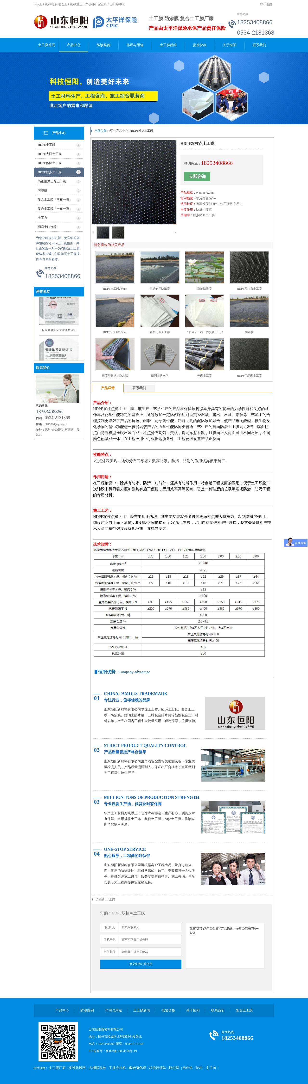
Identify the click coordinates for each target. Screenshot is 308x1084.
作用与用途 (135, 45)
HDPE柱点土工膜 (50, 172)
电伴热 (188, 1068)
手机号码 (110, 939)
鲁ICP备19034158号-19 (121, 1051)
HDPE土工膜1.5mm (115, 332)
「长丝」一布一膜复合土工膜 (204, 332)
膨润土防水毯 (47, 227)
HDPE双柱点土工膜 (249, 288)
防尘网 (174, 1068)
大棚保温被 (97, 1068)
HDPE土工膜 (46, 145)
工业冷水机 (117, 1068)
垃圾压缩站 (157, 1068)
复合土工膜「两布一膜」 (55, 199)
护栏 (199, 1068)
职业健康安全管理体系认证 (59, 331)
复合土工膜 (244, 1010)
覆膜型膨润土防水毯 (115, 375)
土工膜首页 (46, 45)
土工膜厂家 (57, 1068)
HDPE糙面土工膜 (50, 163)
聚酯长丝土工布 (160, 332)
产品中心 (73, 45)
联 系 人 (110, 927)
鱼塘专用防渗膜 (160, 288)
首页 (110, 130)
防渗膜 (42, 190)
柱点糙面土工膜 (204, 215)
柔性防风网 (77, 1068)
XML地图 (266, 4)
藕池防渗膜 (204, 288)
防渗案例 (103, 45)
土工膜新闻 (168, 45)
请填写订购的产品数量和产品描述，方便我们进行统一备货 (225, 946)
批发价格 (199, 45)
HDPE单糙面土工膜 (249, 375)
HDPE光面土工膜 (50, 154)
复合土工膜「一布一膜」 (55, 208)
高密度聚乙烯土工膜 (52, 181)
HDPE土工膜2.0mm (115, 288)
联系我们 (259, 45)
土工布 (42, 218)
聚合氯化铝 (137, 1068)
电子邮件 (110, 952)
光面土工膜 (204, 375)
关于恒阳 (229, 45)
